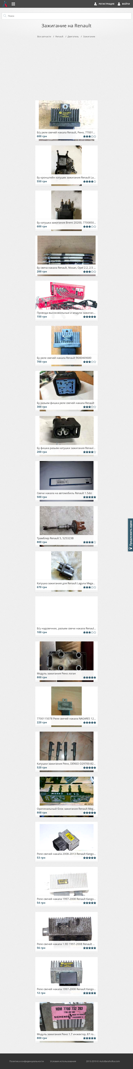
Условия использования (63, 1061)
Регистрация (106, 3)
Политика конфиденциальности (26, 1061)
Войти (126, 3)
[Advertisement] (66, 68)
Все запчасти (44, 36)
